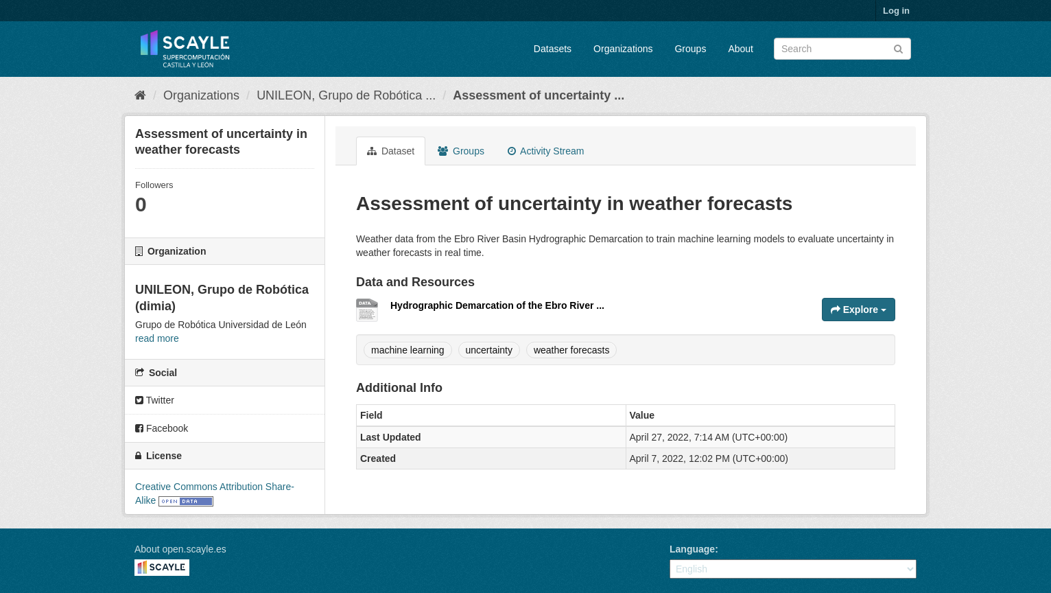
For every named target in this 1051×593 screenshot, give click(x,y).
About (740, 48)
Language (692, 549)
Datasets (552, 48)
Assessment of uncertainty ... (538, 95)
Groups (690, 48)
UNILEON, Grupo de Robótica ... (346, 95)
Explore (858, 309)
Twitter (154, 400)
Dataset (390, 151)
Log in (896, 10)
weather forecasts (572, 350)
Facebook (161, 428)
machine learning (408, 350)
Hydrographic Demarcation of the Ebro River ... (497, 305)
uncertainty (489, 350)
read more (157, 338)
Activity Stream (546, 151)
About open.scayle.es (180, 549)
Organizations (622, 48)
